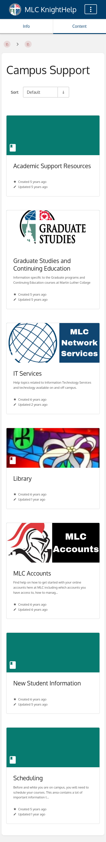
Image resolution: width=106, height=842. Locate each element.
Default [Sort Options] (33, 92)
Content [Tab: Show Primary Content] (79, 26)
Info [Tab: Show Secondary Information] (26, 26)
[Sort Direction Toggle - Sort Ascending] (63, 92)
